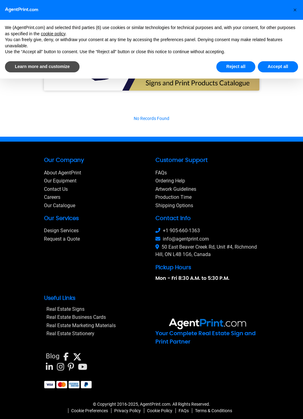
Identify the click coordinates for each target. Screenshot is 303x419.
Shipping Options (174, 205)
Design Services (61, 230)
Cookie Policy (159, 410)
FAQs (161, 173)
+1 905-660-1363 (177, 230)
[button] (295, 10)
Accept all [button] (278, 66)
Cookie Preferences (89, 410)
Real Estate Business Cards (76, 317)
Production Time (173, 197)
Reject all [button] (235, 66)
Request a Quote (62, 239)
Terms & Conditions (213, 410)
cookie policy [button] (53, 33)
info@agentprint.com (182, 239)
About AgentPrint (62, 173)
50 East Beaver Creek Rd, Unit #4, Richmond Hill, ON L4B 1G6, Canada (206, 250)
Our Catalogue (59, 205)
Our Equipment (60, 181)
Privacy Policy (127, 410)
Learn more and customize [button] (42, 66)
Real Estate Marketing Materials (81, 325)
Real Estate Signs (65, 309)
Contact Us (56, 189)
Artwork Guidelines (175, 189)
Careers (52, 197)
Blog (52, 356)
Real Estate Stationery (70, 333)
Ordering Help (170, 181)
